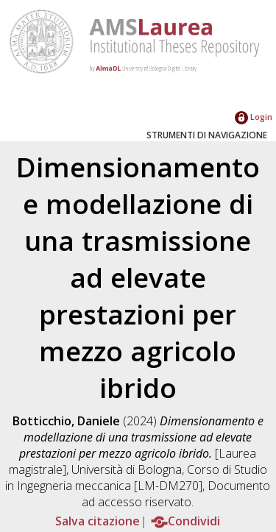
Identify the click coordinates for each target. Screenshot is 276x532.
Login (253, 116)
